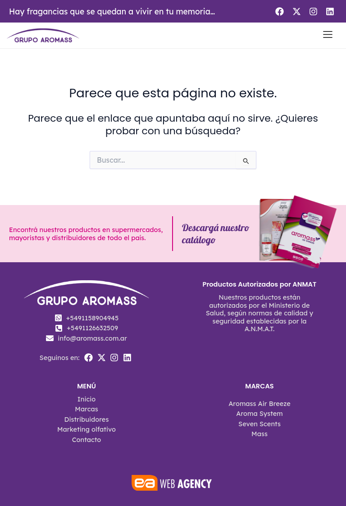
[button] (328, 35)
